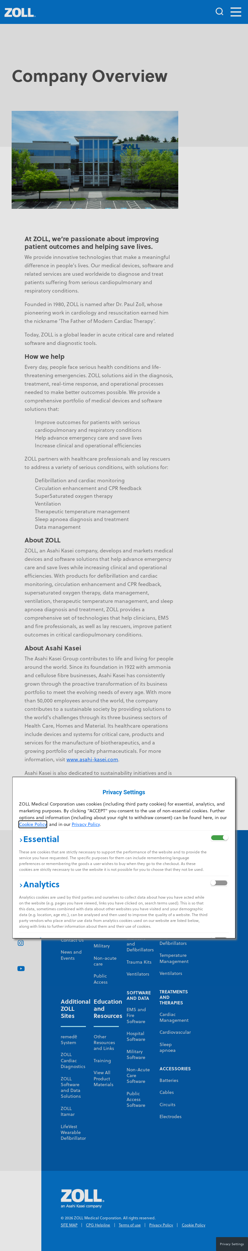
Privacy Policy (86, 824)
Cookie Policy (32, 824)
